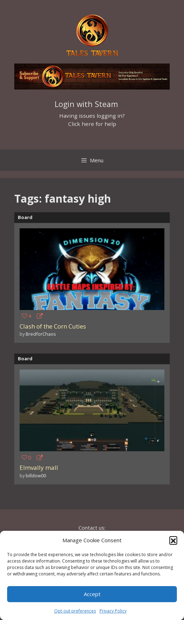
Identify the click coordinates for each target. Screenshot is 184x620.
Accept (92, 594)
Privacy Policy (113, 611)
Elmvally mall (39, 467)
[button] (173, 540)
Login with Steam (86, 104)
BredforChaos (41, 334)
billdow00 (36, 475)
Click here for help (92, 123)
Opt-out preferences (75, 611)
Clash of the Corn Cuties (53, 326)
